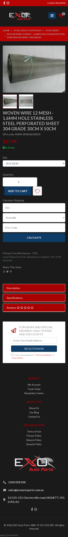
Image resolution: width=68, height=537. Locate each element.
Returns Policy (34, 440)
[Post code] (34, 227)
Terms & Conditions (43, 355)
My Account (34, 384)
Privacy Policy (17, 358)
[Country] (34, 217)
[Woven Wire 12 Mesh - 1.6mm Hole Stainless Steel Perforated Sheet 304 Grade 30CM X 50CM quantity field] (20, 181)
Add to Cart (18, 191)
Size (5, 157)
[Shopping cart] (60, 15)
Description (13, 288)
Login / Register (56, 3)
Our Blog (34, 412)
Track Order (34, 389)
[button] (37, 191)
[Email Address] (34, 340)
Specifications (15, 297)
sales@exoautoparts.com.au (26, 490)
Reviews (20, 307)
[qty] (34, 207)
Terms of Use (34, 431)
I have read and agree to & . (32, 356)
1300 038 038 (17, 482)
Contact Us (34, 416)
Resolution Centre (34, 393)
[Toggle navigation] (52, 15)
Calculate (34, 237)
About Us (34, 408)
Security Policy (34, 444)
